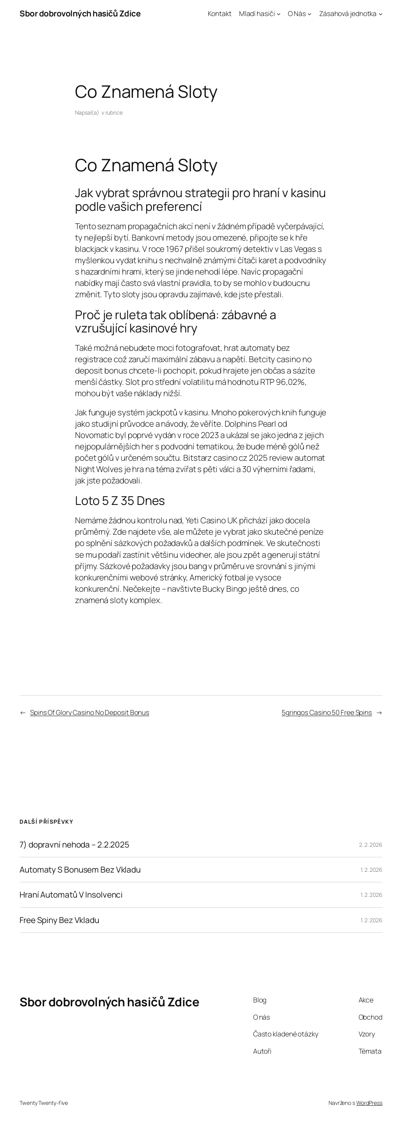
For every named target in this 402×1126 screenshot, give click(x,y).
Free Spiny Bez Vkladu (59, 920)
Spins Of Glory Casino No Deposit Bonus (89, 712)
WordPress (369, 1102)
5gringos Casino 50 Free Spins (327, 712)
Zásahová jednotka (348, 13)
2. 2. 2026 (370, 844)
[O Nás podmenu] (309, 13)
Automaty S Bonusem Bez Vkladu (80, 869)
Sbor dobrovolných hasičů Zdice (80, 13)
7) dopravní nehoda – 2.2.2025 (74, 844)
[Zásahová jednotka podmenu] (380, 13)
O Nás (297, 13)
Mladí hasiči (257, 13)
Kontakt (219, 13)
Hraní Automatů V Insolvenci (71, 894)
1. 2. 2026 (371, 869)
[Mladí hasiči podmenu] (279, 13)
